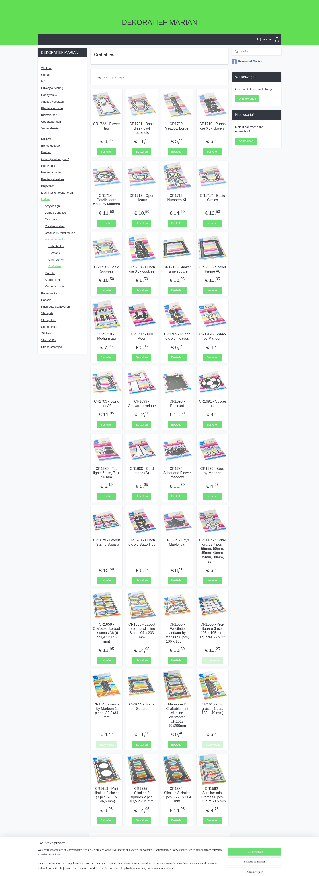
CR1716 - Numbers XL (177, 198)
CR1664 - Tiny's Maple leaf (177, 542)
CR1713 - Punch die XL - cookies (142, 269)
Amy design (52, 206)
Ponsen (46, 300)
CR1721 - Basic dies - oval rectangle (141, 128)
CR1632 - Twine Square (141, 706)
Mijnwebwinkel (208, 867)
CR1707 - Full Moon (142, 336)
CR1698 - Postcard (177, 403)
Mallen (45, 199)
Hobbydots (48, 165)
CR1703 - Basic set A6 (106, 403)
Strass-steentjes (51, 347)
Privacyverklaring (52, 88)
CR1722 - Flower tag (106, 126)
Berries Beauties (55, 212)
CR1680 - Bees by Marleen (212, 471)
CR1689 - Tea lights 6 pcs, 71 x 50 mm (106, 473)
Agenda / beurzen (52, 101)
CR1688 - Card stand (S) (142, 471)
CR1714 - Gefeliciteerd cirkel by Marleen (106, 200)
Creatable (54, 253)
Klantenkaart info (52, 108)
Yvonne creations (56, 286)
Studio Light (52, 279)
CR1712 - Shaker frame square (177, 269)
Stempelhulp (49, 326)
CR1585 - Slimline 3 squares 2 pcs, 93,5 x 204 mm (142, 795)
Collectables (56, 246)
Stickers (46, 333)
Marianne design (55, 239)
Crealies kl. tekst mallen (60, 233)
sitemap (151, 867)
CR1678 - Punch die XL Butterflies (141, 542)
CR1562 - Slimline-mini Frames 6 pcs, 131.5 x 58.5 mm (212, 795)
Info (43, 81)
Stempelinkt (48, 320)
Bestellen (106, 151)
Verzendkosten (50, 128)
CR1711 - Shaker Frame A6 (212, 269)
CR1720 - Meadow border (177, 126)
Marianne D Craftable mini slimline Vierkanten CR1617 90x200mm (177, 714)
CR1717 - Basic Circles (212, 198)
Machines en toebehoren (57, 192)
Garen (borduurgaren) (55, 159)
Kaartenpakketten (52, 179)
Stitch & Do (48, 340)
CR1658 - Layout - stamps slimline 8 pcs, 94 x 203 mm (141, 630)
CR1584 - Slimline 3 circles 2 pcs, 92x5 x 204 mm (177, 795)
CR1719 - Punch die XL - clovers (212, 126)
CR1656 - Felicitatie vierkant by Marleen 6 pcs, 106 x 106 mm (177, 632)
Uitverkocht (212, 660)
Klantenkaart (49, 115)
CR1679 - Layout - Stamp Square (106, 542)
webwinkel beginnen (174, 867)
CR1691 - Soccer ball (212, 403)
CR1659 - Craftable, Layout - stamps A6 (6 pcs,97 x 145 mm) (106, 632)
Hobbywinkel (49, 95)
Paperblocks (49, 293)
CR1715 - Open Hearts (141, 198)
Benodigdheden (51, 145)
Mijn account (268, 39)
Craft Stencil (56, 259)
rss (159, 867)
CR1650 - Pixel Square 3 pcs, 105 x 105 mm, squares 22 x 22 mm (212, 632)
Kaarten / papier (51, 172)
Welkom (46, 68)
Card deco (51, 219)
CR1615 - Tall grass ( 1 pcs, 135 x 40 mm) (212, 708)
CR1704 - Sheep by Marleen (212, 336)
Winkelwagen (247, 98)
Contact (46, 74)
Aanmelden (246, 141)
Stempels (47, 313)
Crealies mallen (55, 226)
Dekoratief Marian (247, 61)
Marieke (50, 273)
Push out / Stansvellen (55, 306)
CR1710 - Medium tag (106, 336)
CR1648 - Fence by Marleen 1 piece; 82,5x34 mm (106, 710)
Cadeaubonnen (51, 121)
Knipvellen (47, 186)
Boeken (46, 152)
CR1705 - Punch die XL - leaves (177, 336)
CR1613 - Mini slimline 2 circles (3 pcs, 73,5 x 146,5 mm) (106, 795)
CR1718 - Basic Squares (106, 269)
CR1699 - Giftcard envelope (142, 403)
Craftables (54, 266)
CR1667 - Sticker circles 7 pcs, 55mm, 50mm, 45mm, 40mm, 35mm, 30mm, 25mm (212, 550)
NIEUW (46, 139)
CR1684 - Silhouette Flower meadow (177, 473)
